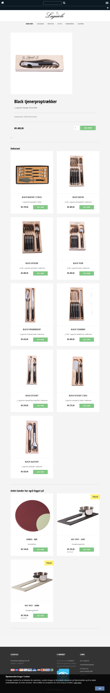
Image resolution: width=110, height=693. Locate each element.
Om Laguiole (84, 661)
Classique (40, 24)
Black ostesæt (32, 395)
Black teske (78, 263)
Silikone (81, 24)
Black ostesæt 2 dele (78, 395)
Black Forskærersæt (32, 329)
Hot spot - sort (78, 539)
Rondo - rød (32, 539)
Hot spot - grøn (32, 605)
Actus (60, 24)
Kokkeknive (70, 24)
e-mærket (70, 661)
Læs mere (78, 683)
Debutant (29, 24)
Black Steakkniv (78, 329)
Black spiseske (32, 263)
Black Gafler (78, 197)
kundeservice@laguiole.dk (20, 661)
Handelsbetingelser (87, 665)
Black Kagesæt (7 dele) (32, 197)
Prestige (51, 24)
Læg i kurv (40, 207)
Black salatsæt (32, 461)
